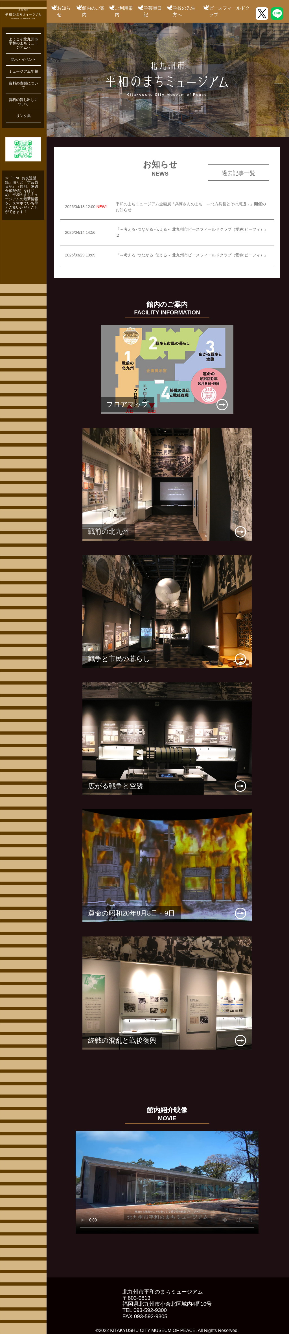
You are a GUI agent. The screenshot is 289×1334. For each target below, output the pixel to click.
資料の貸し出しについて (23, 102)
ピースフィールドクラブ (229, 11)
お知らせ (64, 11)
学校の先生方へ (184, 11)
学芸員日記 (153, 11)
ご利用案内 (124, 11)
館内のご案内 (93, 11)
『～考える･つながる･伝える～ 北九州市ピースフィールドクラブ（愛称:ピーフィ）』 (192, 255)
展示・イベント (23, 60)
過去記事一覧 (238, 173)
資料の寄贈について (23, 85)
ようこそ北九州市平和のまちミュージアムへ (23, 43)
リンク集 (23, 116)
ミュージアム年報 (23, 72)
